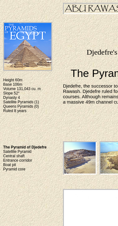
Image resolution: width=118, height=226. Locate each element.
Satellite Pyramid (17, 151)
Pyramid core (14, 169)
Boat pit (9, 165)
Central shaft (14, 156)
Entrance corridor (17, 160)
